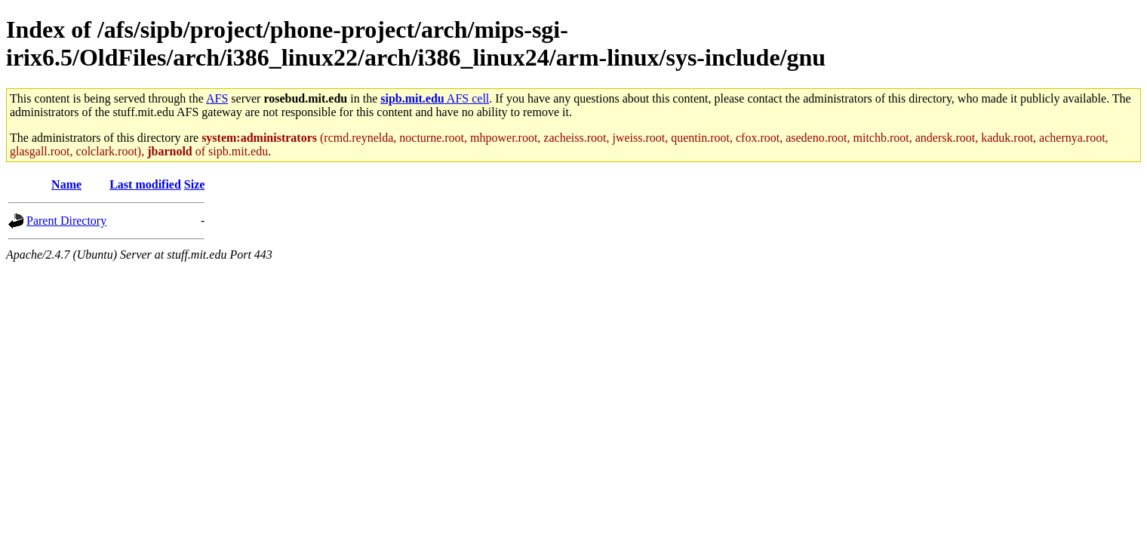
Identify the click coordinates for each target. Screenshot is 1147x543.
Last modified (145, 184)
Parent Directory (66, 220)
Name (66, 184)
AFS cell (434, 98)
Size (194, 184)
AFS (217, 98)
